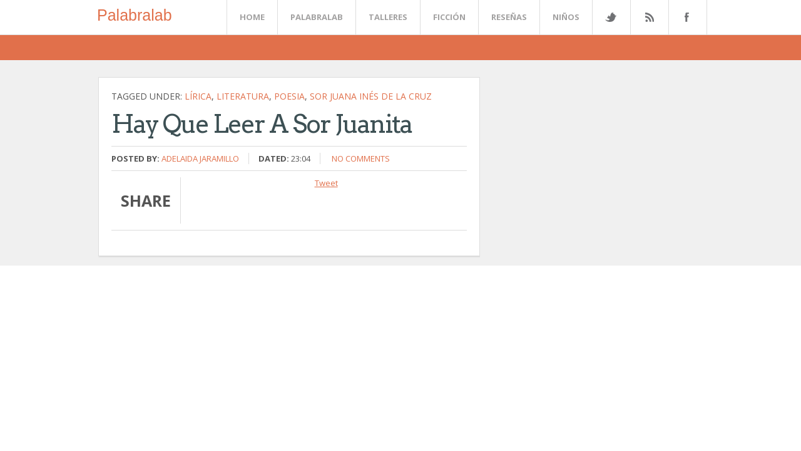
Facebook (685, 17)
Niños (566, 17)
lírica (198, 96)
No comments (361, 158)
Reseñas (509, 17)
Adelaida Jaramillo (200, 158)
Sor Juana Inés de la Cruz (371, 96)
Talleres (388, 17)
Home (252, 17)
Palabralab (134, 15)
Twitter (610, 17)
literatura (243, 96)
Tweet (326, 183)
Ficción (449, 17)
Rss (649, 17)
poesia (289, 96)
